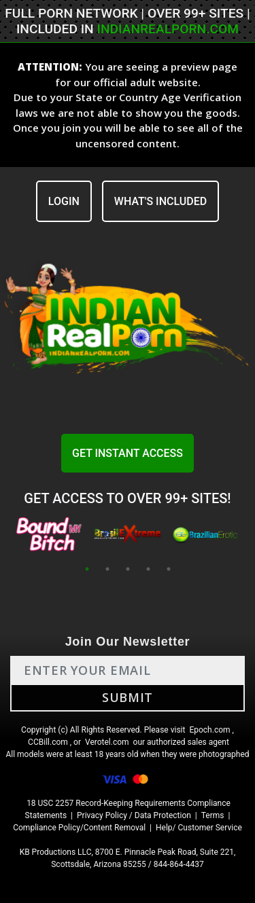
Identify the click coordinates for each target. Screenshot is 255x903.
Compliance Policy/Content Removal (79, 827)
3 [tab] (128, 569)
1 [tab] (87, 569)
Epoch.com (209, 730)
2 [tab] (107, 569)
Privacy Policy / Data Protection (134, 815)
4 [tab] (148, 569)
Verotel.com (107, 742)
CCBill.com (48, 742)
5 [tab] (168, 569)
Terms (212, 815)
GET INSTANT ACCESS (127, 453)
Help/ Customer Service (199, 827)
